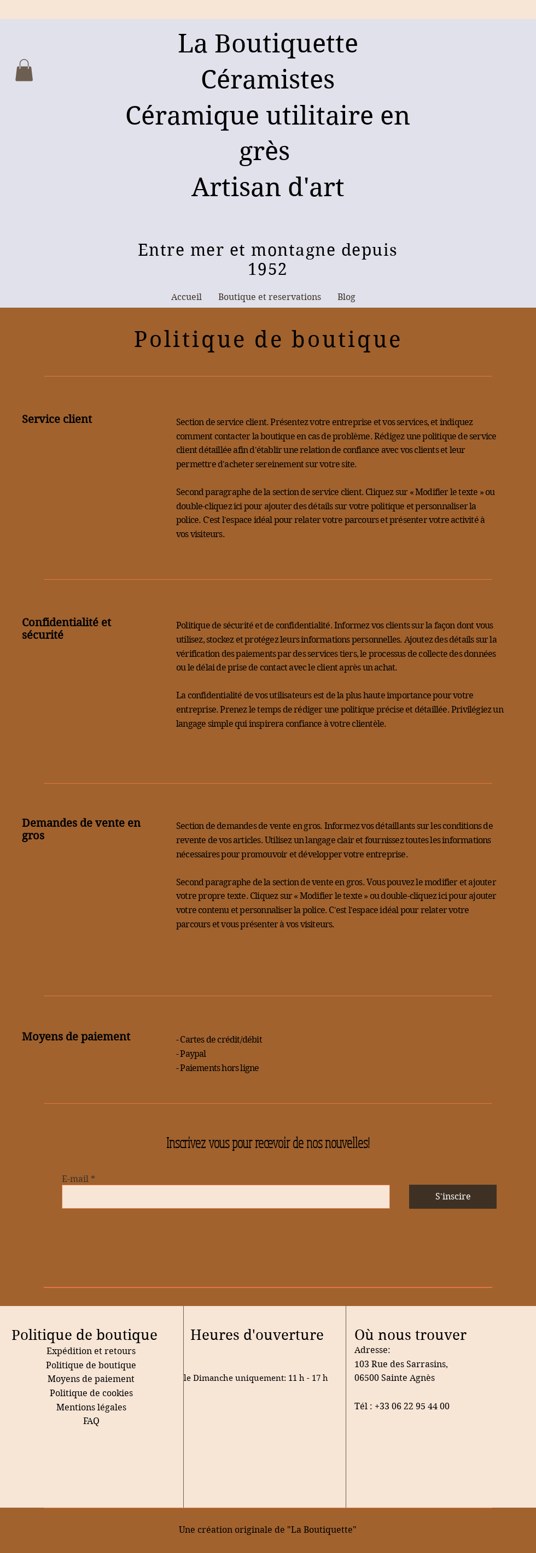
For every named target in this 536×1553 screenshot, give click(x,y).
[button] (24, 70)
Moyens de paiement (91, 1379)
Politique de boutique (91, 1365)
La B (204, 43)
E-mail (75, 1179)
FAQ (91, 1421)
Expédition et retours (91, 1351)
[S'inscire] (453, 1197)
